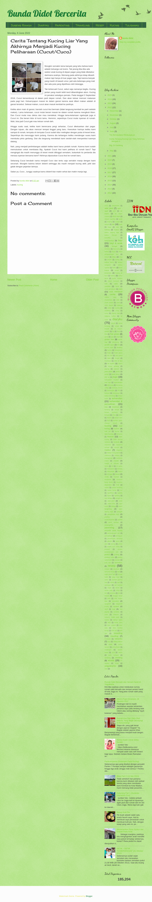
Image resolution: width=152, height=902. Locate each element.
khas (114, 415)
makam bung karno (113, 453)
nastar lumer (111, 490)
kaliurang (110, 385)
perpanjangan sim (113, 533)
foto (106, 334)
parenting (109, 527)
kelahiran (115, 407)
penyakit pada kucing (113, 530)
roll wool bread (109, 572)
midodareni (110, 469)
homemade (118, 350)
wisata (111, 660)
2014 (110, 185)
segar (109, 588)
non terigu (108, 498)
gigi (112, 337)
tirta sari (114, 630)
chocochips (108, 300)
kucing (20, 185)
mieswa (119, 469)
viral (113, 652)
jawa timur (116, 374)
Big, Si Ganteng (116, 145)
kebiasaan (116, 393)
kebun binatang (110, 396)
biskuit (107, 257)
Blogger (89, 896)
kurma (117, 431)
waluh (120, 652)
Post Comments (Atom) (29, 285)
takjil (109, 622)
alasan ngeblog (110, 219)
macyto (116, 447)
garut (106, 337)
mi (112, 466)
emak (117, 326)
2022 (110, 107)
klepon (109, 418)
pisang (113, 544)
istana (120, 363)
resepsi (107, 569)
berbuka (107, 249)
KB (119, 390)
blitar (114, 257)
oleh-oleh (111, 501)
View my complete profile (130, 42)
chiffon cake (110, 297)
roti (118, 572)
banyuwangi (109, 240)
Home (53, 279)
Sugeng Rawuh (21, 25)
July (112, 127)
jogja (115, 377)
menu (106, 466)
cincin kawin (109, 302)
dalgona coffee (110, 316)
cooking (107, 310)
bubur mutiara (117, 278)
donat (113, 323)
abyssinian (115, 206)
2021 (110, 156)
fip (113, 331)
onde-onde (111, 503)
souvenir (115, 601)
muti (117, 485)
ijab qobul (119, 355)
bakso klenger (111, 235)
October (113, 119)
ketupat (107, 415)
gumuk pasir (109, 347)
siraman (112, 593)
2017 (110, 172)
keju (106, 407)
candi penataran (110, 289)
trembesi (107, 639)
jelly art (107, 377)
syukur (107, 620)
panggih (119, 511)
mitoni (120, 471)
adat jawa (109, 208)
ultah (110, 644)
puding (116, 554)
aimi (114, 211)
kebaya (107, 393)
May (112, 151)
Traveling (82, 25)
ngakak (119, 493)
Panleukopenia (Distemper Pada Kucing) (122, 761)
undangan (108, 650)
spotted (116, 606)
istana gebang (113, 366)
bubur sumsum (113, 281)
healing (119, 347)
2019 (110, 164)
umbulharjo (116, 647)
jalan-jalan (108, 371)
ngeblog (117, 495)
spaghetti (108, 604)
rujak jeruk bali (110, 574)
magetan (119, 450)
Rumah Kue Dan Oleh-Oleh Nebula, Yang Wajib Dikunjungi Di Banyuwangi (130, 720)
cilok (117, 300)
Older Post (92, 279)
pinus (118, 541)
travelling (114, 636)
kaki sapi (108, 382)
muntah (116, 477)
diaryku (117, 319)
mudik (107, 477)
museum (108, 479)
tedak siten (118, 622)
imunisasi (108, 361)
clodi (118, 302)
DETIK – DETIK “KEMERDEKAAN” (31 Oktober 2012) (130, 850)
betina (107, 251)
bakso (116, 230)
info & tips (118, 361)
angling (109, 222)
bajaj (109, 227)
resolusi (116, 569)
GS (118, 345)
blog (121, 257)
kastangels (110, 390)
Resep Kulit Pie (123, 812)
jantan (107, 374)
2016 (110, 176)
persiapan (119, 536)
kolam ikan (118, 418)
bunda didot (127, 38)
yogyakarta (110, 666)
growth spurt (109, 345)
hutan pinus (118, 353)
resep (112, 565)
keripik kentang (111, 412)
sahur (106, 580)
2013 (110, 189)
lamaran (119, 434)
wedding (118, 658)
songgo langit (117, 596)
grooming (115, 342)
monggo (109, 474)
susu (106, 614)
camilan (107, 286)
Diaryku (43, 25)
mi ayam (119, 466)
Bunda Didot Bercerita (46, 13)
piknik (109, 541)
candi (117, 286)
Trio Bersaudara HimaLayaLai (122, 135)
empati (107, 329)
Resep (100, 25)
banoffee (107, 238)
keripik (117, 409)
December (114, 111)
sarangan (108, 585)
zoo (106, 669)
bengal (114, 246)
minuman (110, 471)
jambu (118, 371)
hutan (109, 353)
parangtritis (109, 525)
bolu (114, 268)
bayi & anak (116, 243)
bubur (113, 276)
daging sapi (116, 313)
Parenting (62, 25)
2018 (110, 168)
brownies (108, 273)
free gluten (114, 334)
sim (106, 593)
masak (116, 461)
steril (106, 609)
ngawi (109, 495)
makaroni (108, 455)
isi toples (111, 363)
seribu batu (108, 590)
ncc (121, 490)
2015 (110, 180)
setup (118, 590)
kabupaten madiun (112, 380)
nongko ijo (118, 498)
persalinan (108, 536)
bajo (117, 227)
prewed (107, 549)
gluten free (109, 339)
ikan (109, 358)
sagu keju (115, 577)
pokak (120, 544)
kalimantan (118, 382)
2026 (110, 95)
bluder (109, 259)
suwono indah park (112, 617)
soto (109, 598)
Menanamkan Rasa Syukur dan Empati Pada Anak (130, 830)
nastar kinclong (117, 487)
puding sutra (109, 557)
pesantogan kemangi (115, 538)
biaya (114, 251)
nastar (107, 487)
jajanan (116, 369)
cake (116, 284)
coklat (109, 308)
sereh (117, 588)
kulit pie (108, 431)
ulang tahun (117, 641)
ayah (120, 224)
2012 (110, 193)
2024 (110, 99)
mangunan (109, 458)
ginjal (118, 337)
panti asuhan (114, 522)
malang (117, 455)
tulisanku (118, 639)
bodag (117, 259)
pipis (106, 544)
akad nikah (116, 216)
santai (112, 582)
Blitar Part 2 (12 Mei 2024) (128, 776)
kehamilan (117, 398)
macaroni (108, 445)
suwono (116, 614)
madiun (108, 450)
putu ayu (108, 562)
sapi (118, 582)
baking (107, 230)
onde (120, 501)
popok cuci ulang (113, 546)
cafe (106, 284)
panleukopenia (109, 520)
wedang (108, 658)
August (113, 123)
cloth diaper (109, 305)
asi (113, 224)
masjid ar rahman (112, 463)
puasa (107, 554)
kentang (107, 409)
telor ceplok (111, 625)
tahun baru (117, 620)
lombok (116, 442)
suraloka (116, 612)
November (114, 115)
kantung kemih (117, 388)
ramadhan (118, 562)
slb (119, 593)
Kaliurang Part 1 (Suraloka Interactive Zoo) (128, 794)
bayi (120, 240)
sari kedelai (118, 585)
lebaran (110, 436)
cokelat (119, 305)
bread (117, 270)
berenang (116, 249)
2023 (110, 103)
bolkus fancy (109, 262)
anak (120, 219)
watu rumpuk (113, 655)
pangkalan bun (113, 514)
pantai (120, 520)
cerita (112, 294)
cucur (106, 313)
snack (107, 596)
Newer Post (14, 279)
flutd (118, 331)
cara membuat (115, 292)
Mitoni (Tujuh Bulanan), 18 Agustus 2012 (128, 700)
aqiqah (117, 222)
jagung (107, 369)
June (112, 131)
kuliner (116, 429)
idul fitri (109, 355)
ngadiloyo (110, 493)
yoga (116, 663)
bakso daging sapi (112, 232)
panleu (107, 517)
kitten (120, 415)
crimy (117, 310)
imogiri (117, 358)
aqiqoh (107, 224)
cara (120, 289)
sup (113, 609)
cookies (117, 308)
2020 (110, 160)
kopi (108, 420)
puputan (117, 560)
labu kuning (109, 434)
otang (113, 506)
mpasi (117, 474)
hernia (109, 350)
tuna (109, 641)
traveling (118, 633)
